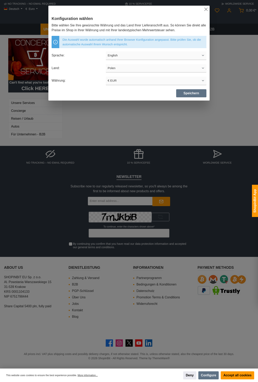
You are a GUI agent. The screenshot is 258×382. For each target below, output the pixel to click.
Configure (208, 375)
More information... (88, 375)
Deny (190, 375)
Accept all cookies (237, 375)
